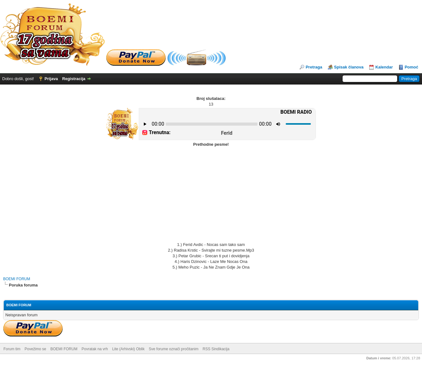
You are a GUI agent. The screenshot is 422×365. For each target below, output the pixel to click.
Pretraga (314, 67)
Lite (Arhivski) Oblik (128, 349)
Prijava (51, 78)
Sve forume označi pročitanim (173, 349)
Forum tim (11, 349)
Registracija (73, 78)
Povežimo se (35, 349)
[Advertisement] (211, 195)
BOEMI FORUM (16, 279)
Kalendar (384, 67)
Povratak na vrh (95, 349)
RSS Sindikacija (216, 349)
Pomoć (411, 67)
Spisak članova (349, 67)
